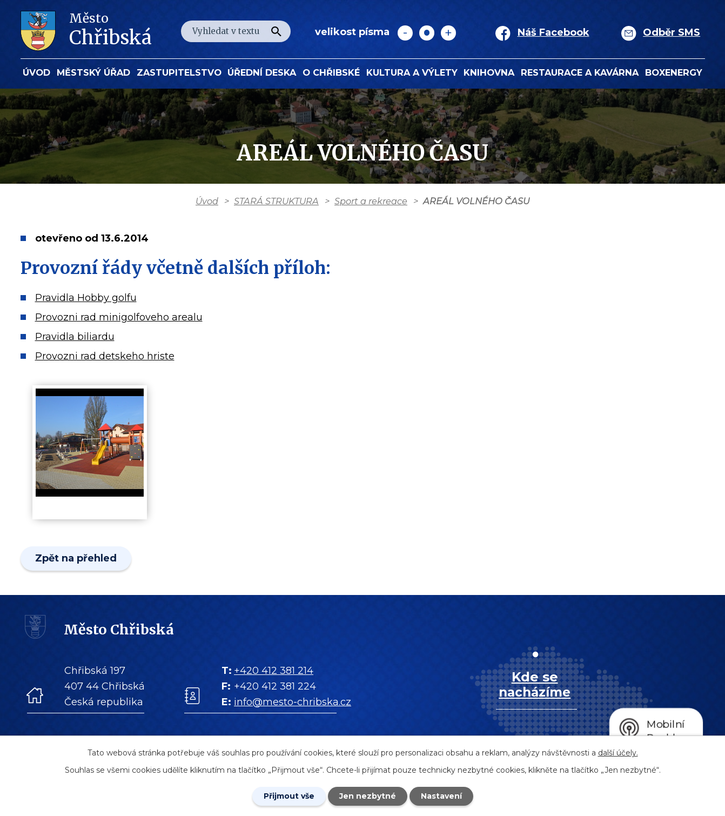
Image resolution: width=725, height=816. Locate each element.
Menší (405, 33)
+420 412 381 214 (273, 671)
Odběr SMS (671, 32)
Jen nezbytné (367, 796)
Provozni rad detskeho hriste (104, 356)
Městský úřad (93, 72)
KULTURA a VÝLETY (412, 72)
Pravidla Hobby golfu (86, 298)
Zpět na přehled (76, 558)
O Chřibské (331, 72)
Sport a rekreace (370, 201)
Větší (448, 33)
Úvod (36, 72)
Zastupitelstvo (179, 72)
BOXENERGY (673, 72)
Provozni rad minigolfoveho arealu (119, 317)
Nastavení (441, 796)
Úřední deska (261, 72)
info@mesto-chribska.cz (292, 702)
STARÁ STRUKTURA (276, 201)
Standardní (426, 33)
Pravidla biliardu (75, 337)
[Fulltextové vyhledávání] (236, 31)
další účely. (618, 753)
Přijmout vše (289, 796)
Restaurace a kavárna (580, 72)
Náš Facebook (553, 32)
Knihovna (489, 72)
